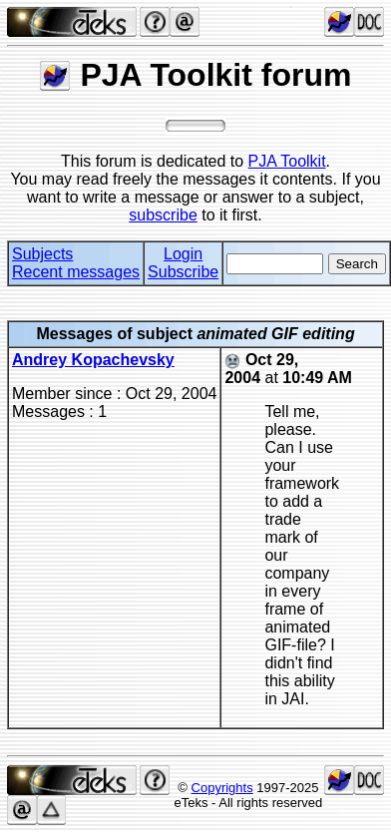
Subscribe (183, 271)
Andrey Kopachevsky (93, 359)
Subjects (42, 253)
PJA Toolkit (287, 161)
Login (183, 253)
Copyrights (222, 787)
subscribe (162, 215)
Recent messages (76, 271)
